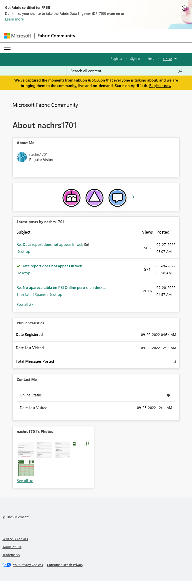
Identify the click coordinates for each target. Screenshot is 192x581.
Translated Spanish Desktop (39, 294)
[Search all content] (126, 71)
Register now (160, 85)
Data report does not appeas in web (52, 265)
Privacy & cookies (15, 539)
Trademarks (11, 554)
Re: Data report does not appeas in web (50, 244)
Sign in (135, 58)
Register (116, 58)
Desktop (23, 251)
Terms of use (12, 547)
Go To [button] (167, 59)
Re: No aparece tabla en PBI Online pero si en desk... (61, 287)
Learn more (14, 19)
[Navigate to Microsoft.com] (17, 36)
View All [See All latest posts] (24, 304)
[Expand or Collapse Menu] (7, 48)
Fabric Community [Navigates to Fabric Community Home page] (56, 36)
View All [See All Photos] (25, 481)
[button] (26, 450)
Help (151, 58)
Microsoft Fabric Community (45, 104)
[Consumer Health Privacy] (65, 564)
